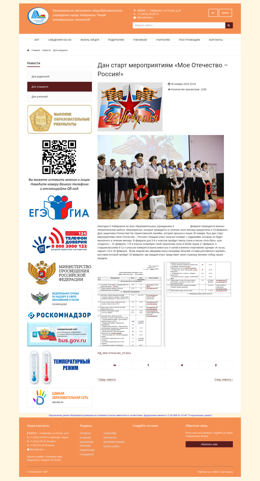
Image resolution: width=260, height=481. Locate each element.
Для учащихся (60, 50)
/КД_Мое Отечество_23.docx (114, 353)
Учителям (163, 40)
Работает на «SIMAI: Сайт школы (215, 472)
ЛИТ (36, 40)
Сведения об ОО (60, 40)
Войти (225, 13)
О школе (85, 438)
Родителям (116, 40)
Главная (36, 50)
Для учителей (40, 97)
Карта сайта (111, 447)
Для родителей (40, 77)
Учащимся (87, 455)
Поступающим (189, 40)
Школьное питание (87, 444)
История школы (114, 442)
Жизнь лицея (89, 40)
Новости (46, 50)
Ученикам (140, 40)
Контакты (216, 40)
